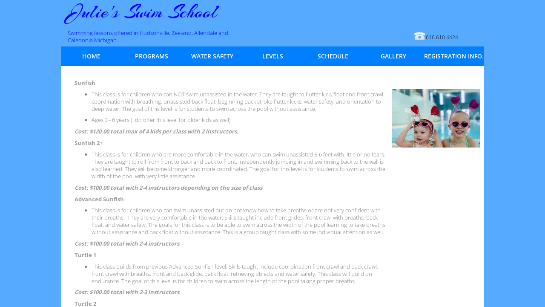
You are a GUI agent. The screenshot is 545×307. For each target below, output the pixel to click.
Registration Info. (454, 56)
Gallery (393, 56)
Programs (151, 56)
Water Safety (212, 56)
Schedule (333, 56)
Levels (272, 56)
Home (91, 56)
